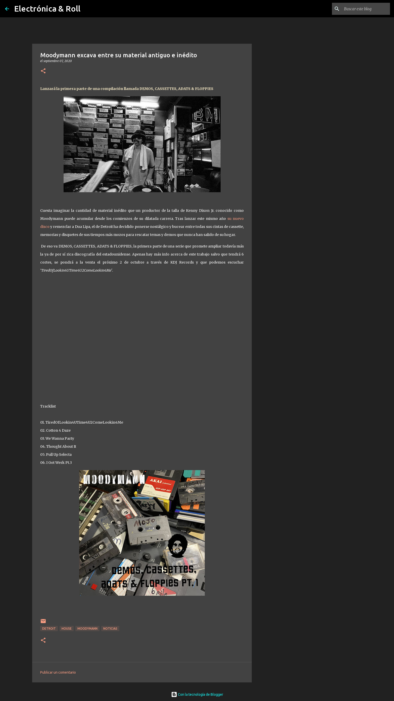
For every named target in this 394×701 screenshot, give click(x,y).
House (67, 628)
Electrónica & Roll (47, 8)
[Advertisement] (277, 217)
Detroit (49, 628)
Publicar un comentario (58, 672)
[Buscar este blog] (363, 9)
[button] (43, 71)
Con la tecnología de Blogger (197, 694)
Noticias (110, 628)
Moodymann (87, 628)
